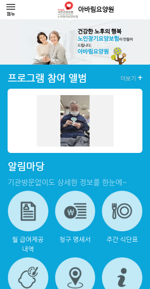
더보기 (131, 78)
